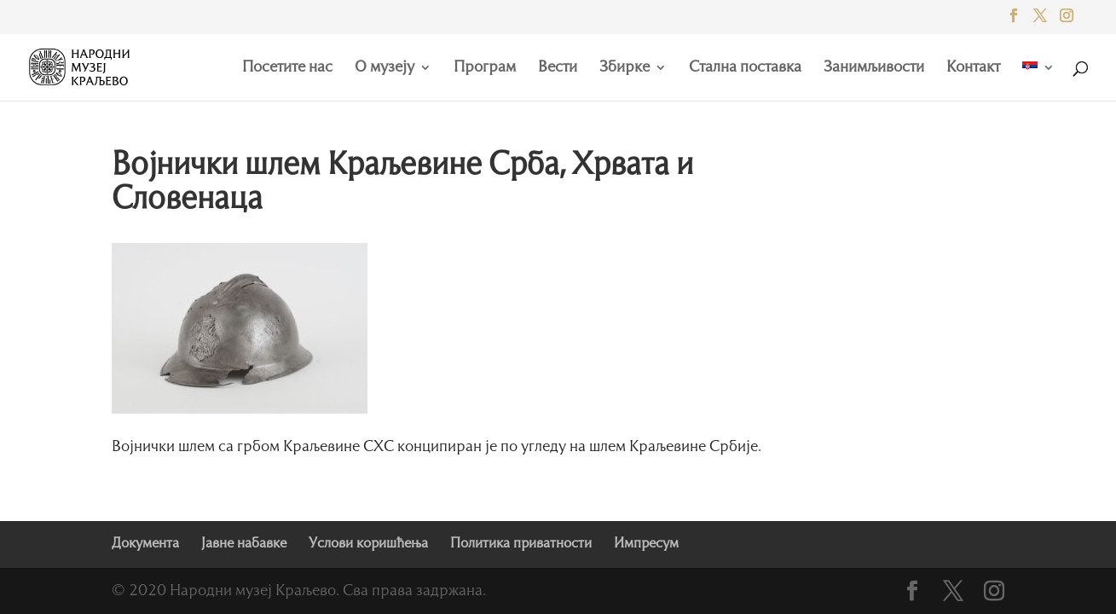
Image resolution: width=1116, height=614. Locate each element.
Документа (145, 544)
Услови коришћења (368, 544)
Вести (557, 68)
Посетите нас (287, 68)
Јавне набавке (243, 544)
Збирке (624, 68)
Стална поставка (745, 68)
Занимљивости (874, 68)
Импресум (646, 544)
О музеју (384, 68)
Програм (485, 68)
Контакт (973, 68)
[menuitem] (1038, 81)
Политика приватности (521, 544)
